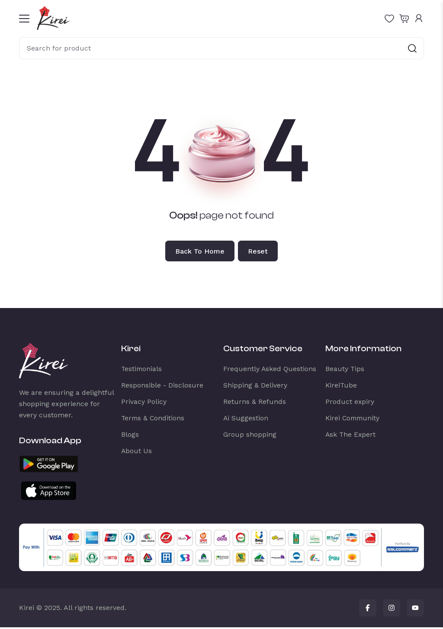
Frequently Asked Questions (270, 370)
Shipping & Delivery (255, 387)
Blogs (130, 436)
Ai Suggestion (246, 420)
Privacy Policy (144, 403)
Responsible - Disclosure (162, 387)
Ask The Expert (351, 436)
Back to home (199, 252)
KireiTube (341, 387)
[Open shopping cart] (404, 18)
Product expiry (350, 403)
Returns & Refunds (254, 403)
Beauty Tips (345, 370)
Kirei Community (353, 420)
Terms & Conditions (153, 420)
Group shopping (249, 436)
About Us (136, 452)
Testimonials (142, 370)
